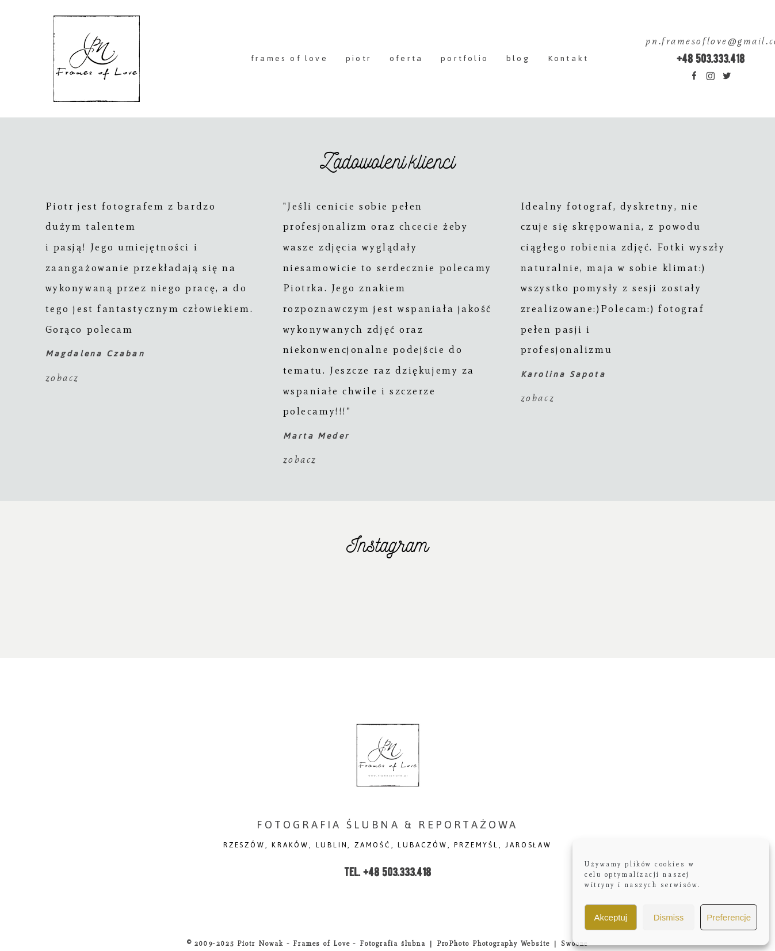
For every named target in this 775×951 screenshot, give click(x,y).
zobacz (62, 378)
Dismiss (669, 917)
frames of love (289, 58)
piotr (359, 58)
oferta (406, 58)
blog (518, 58)
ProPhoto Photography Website (493, 943)
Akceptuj (611, 917)
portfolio (464, 58)
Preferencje (729, 917)
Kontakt (568, 58)
